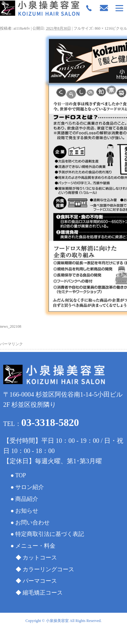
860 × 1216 (103, 28)
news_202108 (10, 326)
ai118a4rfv (21, 28)
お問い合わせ (32, 522)
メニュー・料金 (35, 546)
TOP (20, 475)
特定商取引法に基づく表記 (49, 534)
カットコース (40, 557)
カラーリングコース (48, 569)
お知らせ (26, 511)
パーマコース (40, 581)
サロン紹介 (29, 487)
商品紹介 (26, 499)
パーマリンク (11, 344)
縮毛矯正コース (43, 592)
